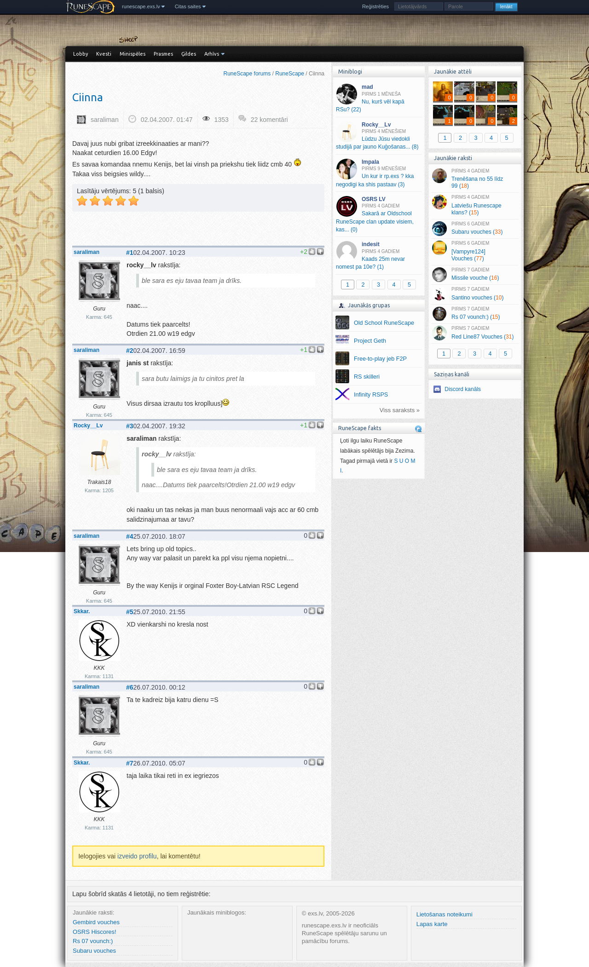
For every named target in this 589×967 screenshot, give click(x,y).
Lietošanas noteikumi (444, 914)
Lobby (80, 54)
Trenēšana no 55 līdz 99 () (475, 179)
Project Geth (370, 341)
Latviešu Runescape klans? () (475, 205)
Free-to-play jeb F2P (380, 359)
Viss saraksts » (400, 410)
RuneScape (289, 73)
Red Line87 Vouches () (475, 333)
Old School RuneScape (384, 323)
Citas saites (188, 6)
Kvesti (103, 54)
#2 (129, 350)
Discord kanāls (463, 389)
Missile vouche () (475, 274)
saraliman (105, 119)
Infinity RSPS (371, 394)
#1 (129, 252)
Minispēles (132, 54)
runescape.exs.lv (141, 6)
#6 (129, 687)
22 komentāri (269, 119)
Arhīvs (211, 54)
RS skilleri (367, 377)
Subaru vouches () (475, 228)
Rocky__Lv (88, 425)
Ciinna (87, 97)
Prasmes (163, 54)
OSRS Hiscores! (94, 931)
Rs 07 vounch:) (93, 941)
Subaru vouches (94, 950)
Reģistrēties (375, 6)
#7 (129, 763)
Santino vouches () (475, 294)
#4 (129, 536)
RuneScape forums (247, 73)
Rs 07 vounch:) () (475, 313)
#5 (129, 612)
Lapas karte (432, 924)
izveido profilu (137, 856)
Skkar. (82, 611)
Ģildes (188, 54)
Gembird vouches (96, 922)
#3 (129, 426)
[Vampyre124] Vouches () (475, 251)
